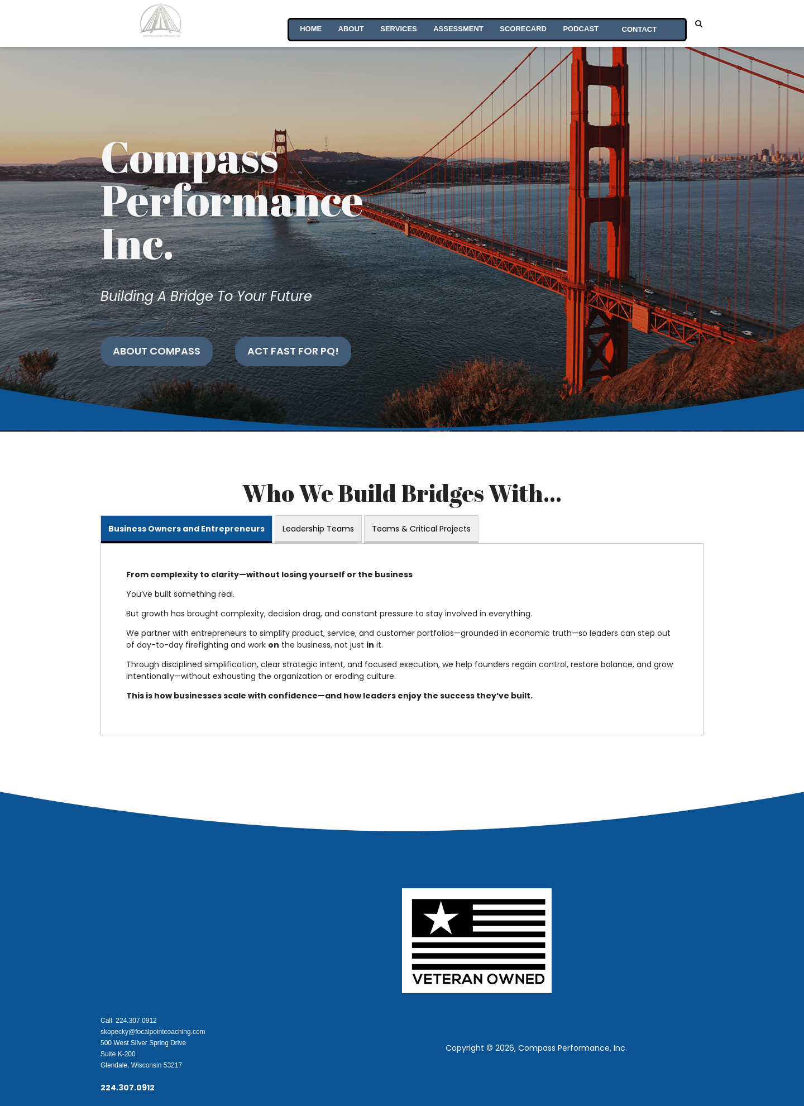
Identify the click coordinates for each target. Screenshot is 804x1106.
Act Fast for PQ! (293, 351)
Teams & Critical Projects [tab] (421, 528)
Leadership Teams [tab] (318, 528)
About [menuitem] (349, 23)
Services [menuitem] (397, 23)
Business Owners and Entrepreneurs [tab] (186, 528)
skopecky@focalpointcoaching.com (152, 1032)
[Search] (698, 23)
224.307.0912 (127, 1087)
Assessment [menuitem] (457, 23)
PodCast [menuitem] (581, 23)
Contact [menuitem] (639, 23)
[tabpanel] (402, 639)
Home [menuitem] (309, 23)
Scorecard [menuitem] (522, 23)
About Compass (156, 351)
